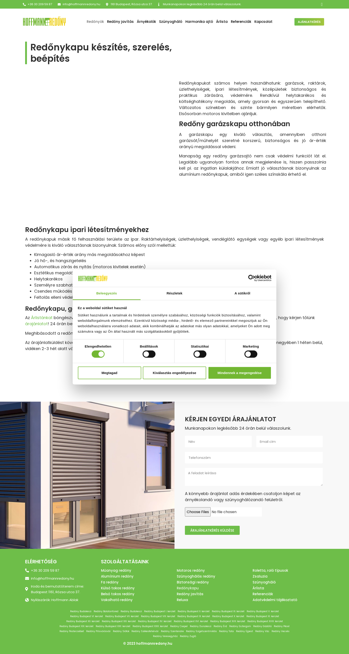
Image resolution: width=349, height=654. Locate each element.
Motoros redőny (191, 570)
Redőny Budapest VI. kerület (86, 616)
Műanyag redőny (116, 570)
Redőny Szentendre (172, 631)
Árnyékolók (146, 21)
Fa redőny (110, 582)
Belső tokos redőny (117, 594)
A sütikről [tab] (242, 293)
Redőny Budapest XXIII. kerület (150, 626)
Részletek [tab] (174, 293)
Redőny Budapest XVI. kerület (191, 621)
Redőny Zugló (188, 636)
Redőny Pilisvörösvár (98, 631)
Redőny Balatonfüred (106, 611)
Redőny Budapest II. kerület (194, 611)
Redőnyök (95, 21)
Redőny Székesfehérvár (145, 631)
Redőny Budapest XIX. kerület (76, 626)
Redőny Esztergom (240, 626)
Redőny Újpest (244, 631)
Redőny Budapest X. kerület (228, 616)
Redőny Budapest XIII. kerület (119, 621)
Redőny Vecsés (280, 631)
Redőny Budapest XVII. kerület (227, 621)
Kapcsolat (263, 21)
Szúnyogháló (170, 21)
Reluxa (182, 599)
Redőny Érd (220, 626)
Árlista (222, 21)
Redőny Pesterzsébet (72, 631)
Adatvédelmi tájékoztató (275, 599)
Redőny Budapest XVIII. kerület (265, 621)
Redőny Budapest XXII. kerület (113, 626)
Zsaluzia (260, 576)
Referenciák (241, 21)
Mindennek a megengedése (240, 372)
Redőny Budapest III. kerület (228, 611)
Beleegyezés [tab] (106, 293)
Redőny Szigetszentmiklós (201, 631)
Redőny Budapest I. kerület (159, 611)
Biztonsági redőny (193, 582)
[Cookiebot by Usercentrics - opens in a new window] (251, 278)
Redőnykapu (188, 588)
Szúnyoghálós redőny (196, 576)
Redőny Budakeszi (80, 611)
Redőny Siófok (121, 631)
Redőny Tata (226, 631)
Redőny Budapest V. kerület (263, 611)
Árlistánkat (42, 317)
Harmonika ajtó (199, 21)
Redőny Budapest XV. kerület (155, 621)
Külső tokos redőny (118, 588)
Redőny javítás (120, 21)
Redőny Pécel (281, 626)
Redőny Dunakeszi (200, 626)
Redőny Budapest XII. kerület (83, 621)
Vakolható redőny (117, 599)
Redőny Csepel (179, 626)
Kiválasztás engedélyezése (174, 372)
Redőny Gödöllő (262, 626)
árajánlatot (36, 324)
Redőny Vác (262, 631)
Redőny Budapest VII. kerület (122, 616)
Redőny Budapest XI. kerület (262, 616)
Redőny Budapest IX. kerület (193, 616)
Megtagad (109, 372)
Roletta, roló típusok (270, 570)
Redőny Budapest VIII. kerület (158, 616)
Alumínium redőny (117, 576)
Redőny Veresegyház (165, 636)
